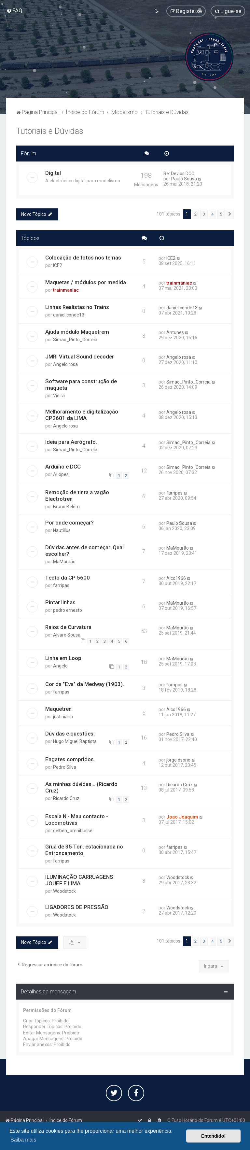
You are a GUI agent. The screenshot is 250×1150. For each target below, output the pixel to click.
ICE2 (57, 265)
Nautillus (62, 530)
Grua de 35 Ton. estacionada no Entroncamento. (84, 849)
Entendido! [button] (213, 1136)
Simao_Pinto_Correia (75, 339)
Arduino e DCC (63, 466)
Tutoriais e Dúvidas (49, 131)
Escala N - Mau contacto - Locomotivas (76, 819)
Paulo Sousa (184, 178)
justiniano (63, 716)
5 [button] (221, 213)
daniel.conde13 (68, 314)
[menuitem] (14, 10)
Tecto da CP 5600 (67, 577)
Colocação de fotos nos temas (83, 257)
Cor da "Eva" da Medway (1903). (84, 683)
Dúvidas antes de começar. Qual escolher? (84, 550)
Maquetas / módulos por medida (85, 282)
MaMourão (64, 561)
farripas (174, 493)
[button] (230, 213)
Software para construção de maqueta (81, 384)
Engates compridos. (70, 759)
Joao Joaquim (182, 817)
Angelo (60, 665)
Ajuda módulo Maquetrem (77, 332)
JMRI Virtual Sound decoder (79, 356)
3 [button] (204, 213)
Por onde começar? (69, 522)
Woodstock (64, 891)
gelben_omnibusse (72, 830)
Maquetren (58, 708)
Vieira (59, 395)
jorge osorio (178, 760)
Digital (53, 172)
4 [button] (212, 213)
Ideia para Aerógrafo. (71, 442)
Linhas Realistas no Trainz (77, 307)
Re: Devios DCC (178, 173)
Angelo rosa (65, 364)
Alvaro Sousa (66, 635)
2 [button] (195, 213)
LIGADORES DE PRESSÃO (76, 907)
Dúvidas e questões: (70, 733)
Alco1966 (176, 578)
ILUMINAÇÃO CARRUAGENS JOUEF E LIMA (79, 880)
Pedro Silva (177, 733)
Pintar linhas (60, 602)
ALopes (61, 474)
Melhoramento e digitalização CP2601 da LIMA (81, 414)
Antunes (175, 332)
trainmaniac (66, 290)
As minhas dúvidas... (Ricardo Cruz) (81, 787)
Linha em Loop (63, 658)
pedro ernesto (67, 610)
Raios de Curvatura (68, 627)
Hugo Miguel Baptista (75, 741)
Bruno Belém (66, 506)
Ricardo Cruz (66, 798)
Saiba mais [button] (23, 1140)
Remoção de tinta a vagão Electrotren (77, 495)
